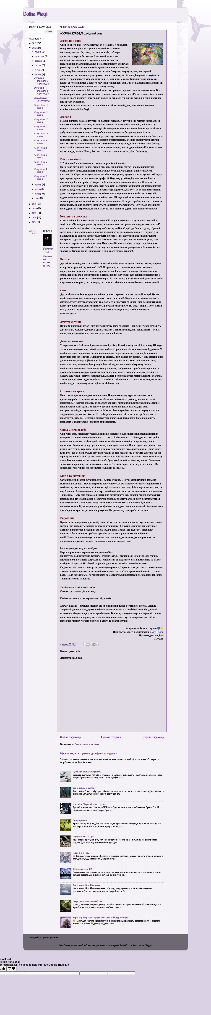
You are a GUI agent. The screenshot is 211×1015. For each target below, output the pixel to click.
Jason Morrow (126, 945)
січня (37, 198)
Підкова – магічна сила (83, 837)
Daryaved (49, 250)
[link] (156, 632)
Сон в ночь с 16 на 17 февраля (86, 885)
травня (38, 185)
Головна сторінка (111, 737)
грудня (38, 52)
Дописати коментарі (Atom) (87, 744)
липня (38, 70)
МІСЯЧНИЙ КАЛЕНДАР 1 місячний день (41, 91)
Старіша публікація (153, 737)
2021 (34, 204)
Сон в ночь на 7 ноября (83, 788)
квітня (38, 189)
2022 (34, 48)
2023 (34, 43)
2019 (34, 213)
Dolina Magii (35, 14)
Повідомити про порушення (43, 937)
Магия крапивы (80, 820)
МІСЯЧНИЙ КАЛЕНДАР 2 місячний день (41, 81)
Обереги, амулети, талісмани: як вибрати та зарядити (88, 753)
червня (38, 75)
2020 (34, 209)
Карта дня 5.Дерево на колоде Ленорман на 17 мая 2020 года (100, 918)
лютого (38, 194)
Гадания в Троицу (81, 853)
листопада (40, 56)
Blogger (148, 945)
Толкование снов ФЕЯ (82, 869)
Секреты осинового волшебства (87, 902)
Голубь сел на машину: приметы (87, 772)
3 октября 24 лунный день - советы (89, 804)
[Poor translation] (11, 968)
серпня (38, 65)
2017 (34, 222)
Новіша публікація (70, 737)
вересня (39, 61)
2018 (34, 218)
